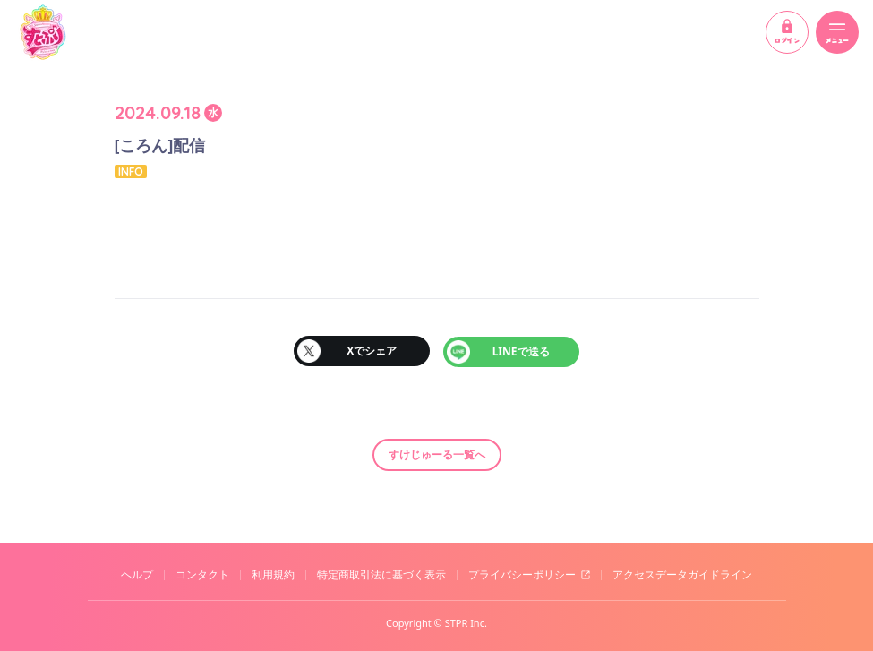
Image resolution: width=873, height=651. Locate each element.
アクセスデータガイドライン (682, 573)
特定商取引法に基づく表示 (381, 573)
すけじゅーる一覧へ (437, 452)
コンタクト (202, 573)
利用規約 (273, 573)
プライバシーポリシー (522, 573)
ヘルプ (137, 573)
